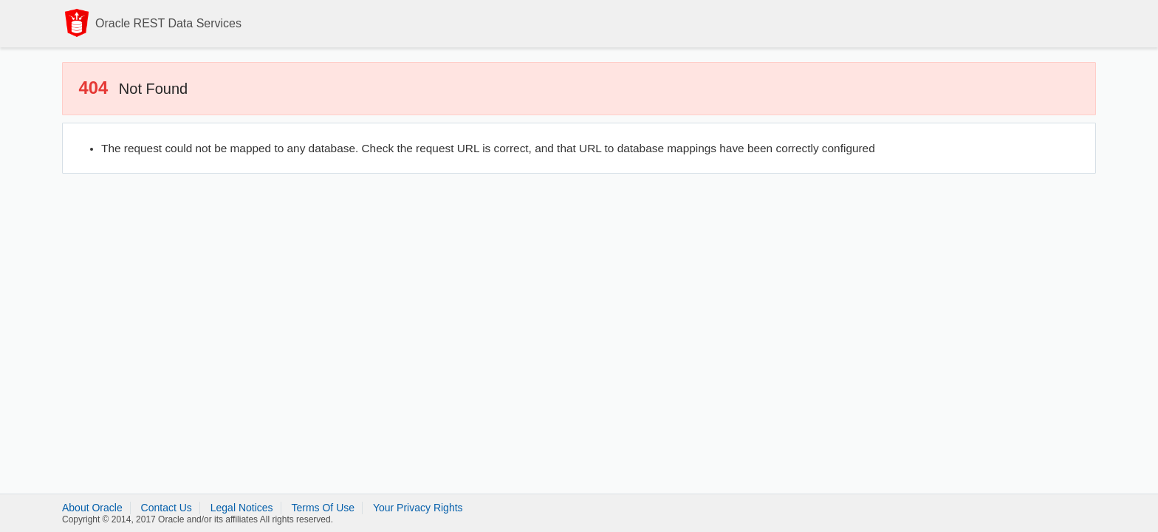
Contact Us (166, 508)
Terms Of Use (322, 508)
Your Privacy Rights (418, 508)
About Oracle (92, 508)
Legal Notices (241, 508)
